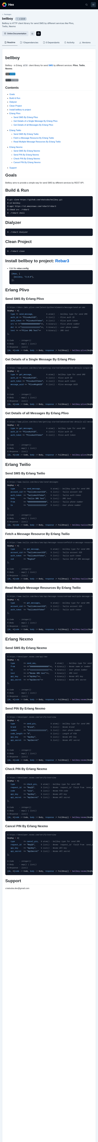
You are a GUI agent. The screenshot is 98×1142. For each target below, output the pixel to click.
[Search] (86, 4)
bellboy (7, 18)
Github (7, 1041)
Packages (6, 14)
